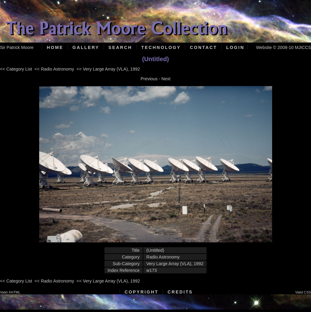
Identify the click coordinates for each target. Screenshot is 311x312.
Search (120, 47)
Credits (180, 291)
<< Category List (16, 69)
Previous (149, 78)
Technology (161, 47)
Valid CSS (303, 292)
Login (235, 47)
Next (166, 78)
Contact (203, 47)
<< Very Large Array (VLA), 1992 (108, 69)
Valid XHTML (10, 292)
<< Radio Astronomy (54, 69)
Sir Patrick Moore (16, 47)
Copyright (141, 291)
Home (55, 47)
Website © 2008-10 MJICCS (283, 47)
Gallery (86, 47)
